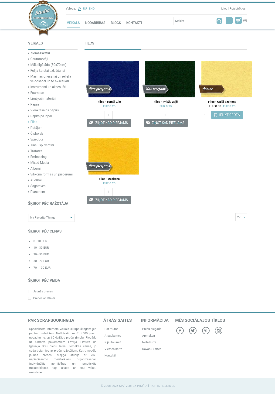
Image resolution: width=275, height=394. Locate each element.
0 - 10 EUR (40, 241)
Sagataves (38, 186)
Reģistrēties (238, 8)
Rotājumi (37, 128)
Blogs (116, 23)
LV (79, 8)
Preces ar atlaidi (41, 298)
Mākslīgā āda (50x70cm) (48, 65)
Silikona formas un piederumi (52, 174)
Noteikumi (149, 342)
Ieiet (224, 8)
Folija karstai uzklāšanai (48, 70)
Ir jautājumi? (113, 342)
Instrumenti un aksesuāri (48, 87)
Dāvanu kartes (151, 349)
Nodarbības (95, 23)
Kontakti (134, 23)
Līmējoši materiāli (43, 98)
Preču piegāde (151, 329)
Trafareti (37, 151)
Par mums (112, 329)
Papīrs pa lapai (41, 116)
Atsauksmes (113, 335)
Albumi (36, 168)
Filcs (34, 122)
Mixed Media (40, 162)
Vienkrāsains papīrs (45, 110)
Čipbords (37, 133)
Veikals (73, 23)
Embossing (39, 157)
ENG (92, 8)
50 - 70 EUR (41, 261)
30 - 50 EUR (41, 254)
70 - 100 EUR (42, 267)
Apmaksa (148, 335)
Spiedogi (37, 139)
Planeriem (38, 192)
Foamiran (37, 93)
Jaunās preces (40, 291)
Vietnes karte (113, 349)
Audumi (36, 180)
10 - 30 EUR (41, 247)
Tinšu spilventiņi (42, 145)
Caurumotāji (39, 59)
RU (85, 8)
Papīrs (35, 104)
